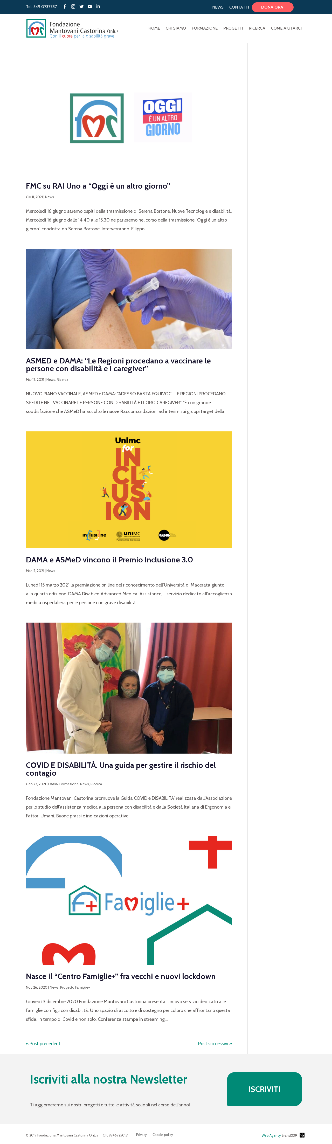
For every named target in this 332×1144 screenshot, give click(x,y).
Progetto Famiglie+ (75, 987)
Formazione (205, 28)
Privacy (141, 1135)
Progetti (233, 28)
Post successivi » (215, 1043)
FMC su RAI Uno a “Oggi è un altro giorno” (100, 186)
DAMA (53, 784)
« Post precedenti (43, 1043)
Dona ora (272, 7)
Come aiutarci (286, 28)
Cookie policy (163, 1135)
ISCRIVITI (264, 1089)
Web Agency (271, 1135)
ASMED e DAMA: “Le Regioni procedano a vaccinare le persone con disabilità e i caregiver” (118, 364)
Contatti (239, 7)
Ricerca (257, 28)
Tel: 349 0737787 (41, 6)
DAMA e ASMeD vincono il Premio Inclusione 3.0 (109, 559)
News (218, 7)
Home (154, 28)
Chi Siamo (176, 28)
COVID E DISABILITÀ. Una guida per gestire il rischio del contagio (121, 769)
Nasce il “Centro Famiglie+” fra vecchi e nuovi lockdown (121, 976)
